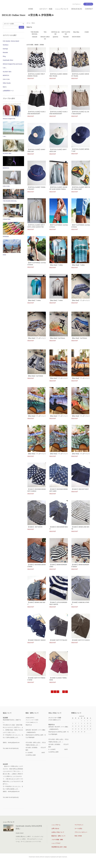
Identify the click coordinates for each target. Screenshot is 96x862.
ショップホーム (56, 825)
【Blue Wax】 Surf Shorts (57, 338)
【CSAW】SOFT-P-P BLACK (58, 640)
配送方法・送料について (58, 836)
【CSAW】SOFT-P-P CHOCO (80, 640)
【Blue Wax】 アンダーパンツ (80, 300)
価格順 (36, 44)
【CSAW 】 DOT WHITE (34, 527)
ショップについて (61, 9)
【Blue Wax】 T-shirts (56, 265)
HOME (30, 9)
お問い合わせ (55, 828)
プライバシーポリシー (81, 832)
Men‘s (33, 23)
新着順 (42, 44)
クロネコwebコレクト (54, 720)
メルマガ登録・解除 (57, 839)
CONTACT (89, 9)
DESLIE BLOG (76, 9)
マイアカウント (76, 4)
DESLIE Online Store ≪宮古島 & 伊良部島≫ (28, 15)
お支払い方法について (58, 832)
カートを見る (78, 828)
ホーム (28, 23)
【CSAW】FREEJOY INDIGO (36, 640)
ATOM (80, 836)
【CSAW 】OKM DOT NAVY (80, 489)
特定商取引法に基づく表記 (59, 847)
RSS (76, 836)
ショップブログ (56, 843)
